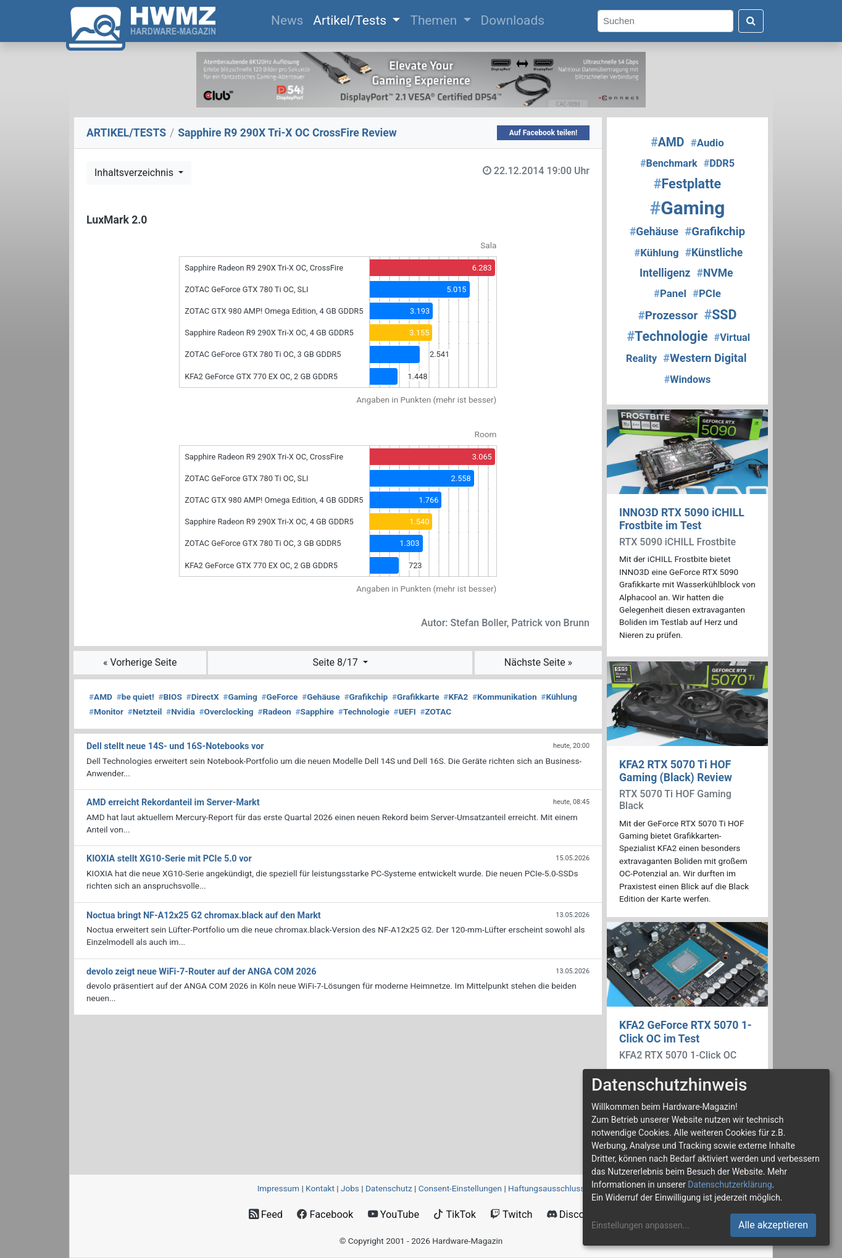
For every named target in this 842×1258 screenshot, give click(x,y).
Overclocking (226, 711)
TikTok (454, 1214)
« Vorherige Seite (140, 662)
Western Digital (704, 357)
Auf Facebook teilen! (543, 132)
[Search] (665, 21)
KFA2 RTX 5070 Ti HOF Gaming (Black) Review (675, 771)
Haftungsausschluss (546, 1188)
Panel (670, 293)
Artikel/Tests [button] (351, 20)
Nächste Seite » (538, 662)
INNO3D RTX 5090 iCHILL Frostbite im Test (681, 519)
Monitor (106, 711)
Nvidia (180, 711)
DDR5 (719, 163)
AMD (100, 697)
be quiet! (135, 697)
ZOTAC (435, 711)
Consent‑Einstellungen (460, 1188)
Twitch (511, 1214)
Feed (266, 1214)
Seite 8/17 (337, 662)
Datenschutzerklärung (730, 1184)
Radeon (274, 711)
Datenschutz (388, 1188)
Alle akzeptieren (773, 1225)
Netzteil (145, 711)
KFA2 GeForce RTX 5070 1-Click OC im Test (685, 1031)
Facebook (325, 1214)
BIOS (169, 697)
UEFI (405, 711)
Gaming (240, 697)
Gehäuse (321, 697)
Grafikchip (366, 697)
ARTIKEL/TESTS (126, 133)
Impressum (278, 1188)
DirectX (202, 697)
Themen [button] (435, 20)
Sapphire (314, 711)
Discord (570, 1214)
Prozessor (668, 315)
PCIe (707, 293)
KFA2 (455, 697)
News (289, 19)
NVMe (715, 273)
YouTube (393, 1214)
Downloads (512, 20)
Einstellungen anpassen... (640, 1225)
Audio (707, 142)
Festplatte (687, 183)
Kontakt (320, 1188)
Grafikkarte (416, 697)
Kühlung (559, 697)
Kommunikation (504, 697)
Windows (687, 379)
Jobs (350, 1188)
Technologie (364, 711)
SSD (720, 314)
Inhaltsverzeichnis (135, 172)
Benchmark (669, 163)
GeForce (279, 697)
